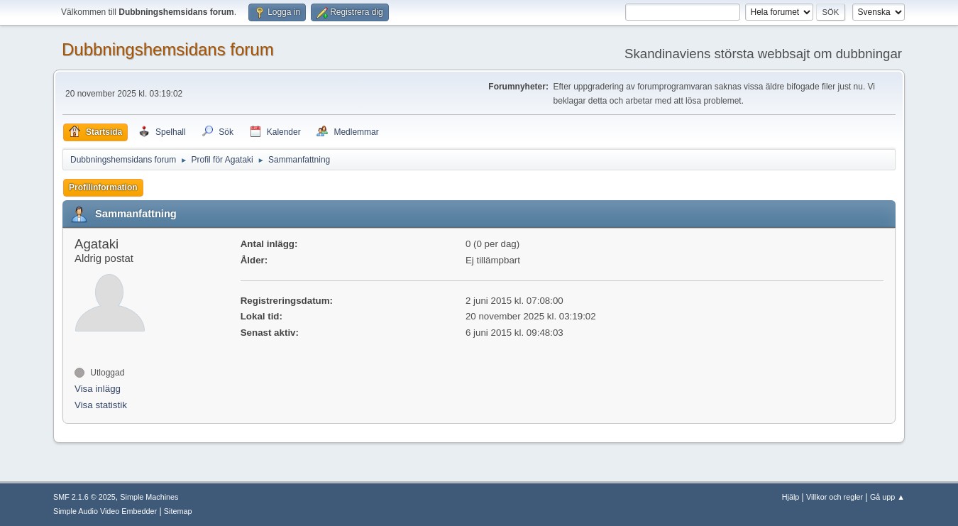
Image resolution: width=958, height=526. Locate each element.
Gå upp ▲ (887, 497)
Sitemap (178, 511)
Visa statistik (101, 405)
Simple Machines (149, 497)
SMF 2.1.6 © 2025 (84, 497)
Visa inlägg (98, 388)
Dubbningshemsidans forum (168, 49)
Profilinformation (103, 187)
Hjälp (791, 497)
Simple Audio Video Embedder (105, 511)
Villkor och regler (834, 497)
